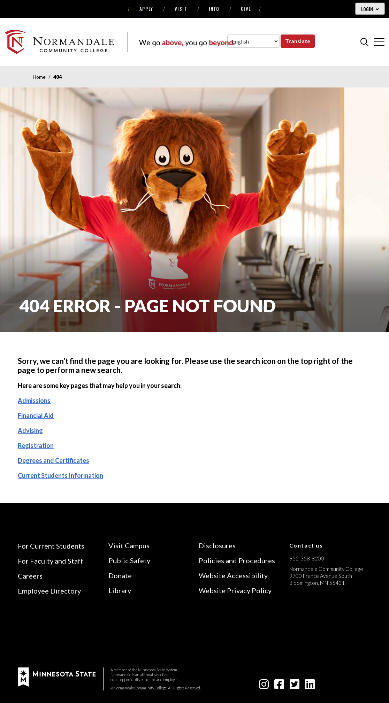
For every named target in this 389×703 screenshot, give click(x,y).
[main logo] (119, 41)
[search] (364, 41)
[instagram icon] (264, 686)
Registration (36, 445)
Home (39, 77)
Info (214, 8)
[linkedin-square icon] (310, 686)
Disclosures (217, 545)
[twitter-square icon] (294, 686)
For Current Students (51, 546)
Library (119, 590)
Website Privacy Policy (235, 590)
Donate (120, 575)
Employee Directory (49, 591)
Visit (181, 8)
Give (246, 8)
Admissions (34, 400)
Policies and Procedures (237, 560)
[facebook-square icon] (279, 686)
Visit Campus (129, 545)
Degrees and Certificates (53, 460)
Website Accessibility (233, 575)
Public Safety (129, 560)
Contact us (306, 545)
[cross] (379, 41)
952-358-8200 (306, 558)
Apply (146, 8)
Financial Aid (36, 415)
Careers (30, 576)
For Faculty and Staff (50, 561)
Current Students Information (60, 475)
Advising (30, 430)
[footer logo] (57, 676)
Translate (297, 41)
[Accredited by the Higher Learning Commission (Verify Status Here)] (315, 632)
